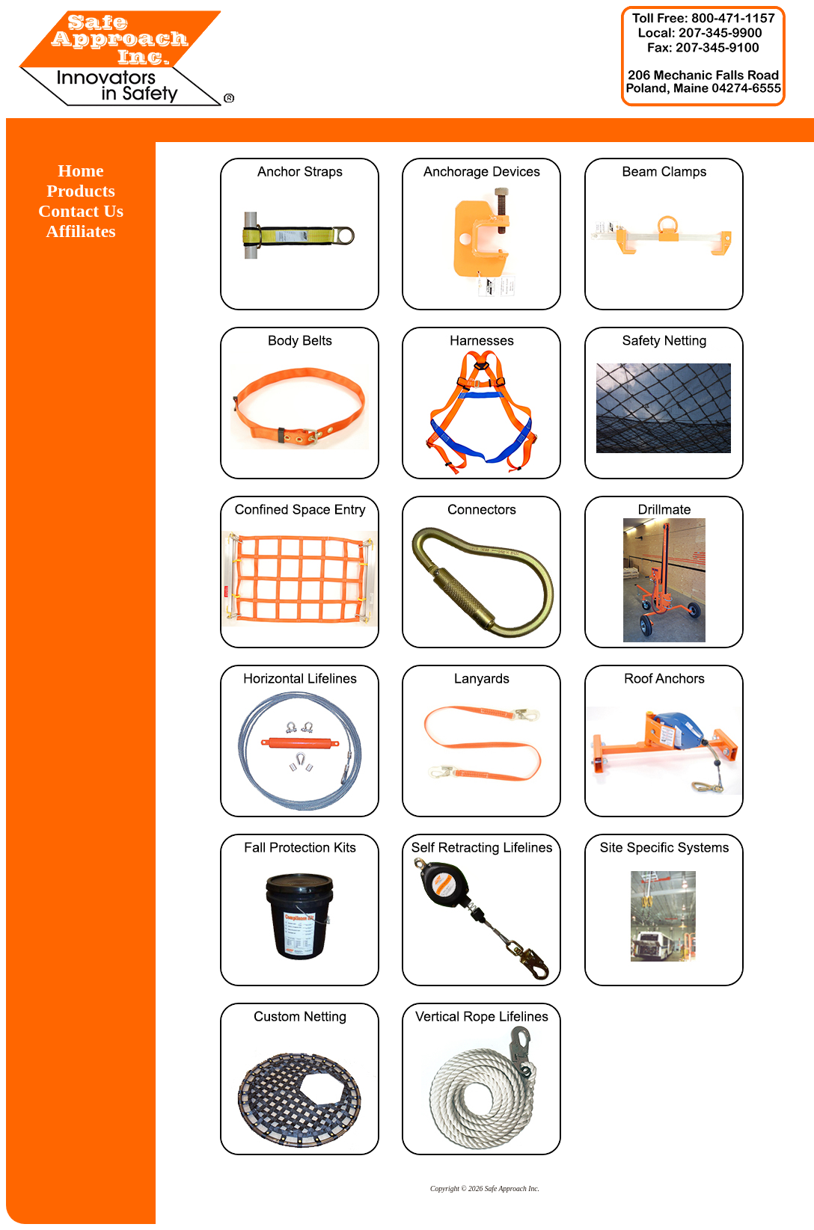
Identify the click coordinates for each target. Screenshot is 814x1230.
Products (80, 190)
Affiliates (80, 231)
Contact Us (80, 211)
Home (80, 170)
